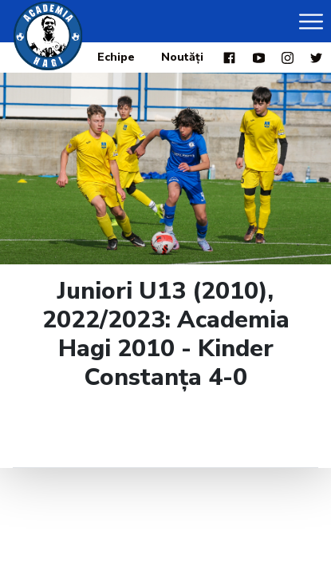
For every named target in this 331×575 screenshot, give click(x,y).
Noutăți (182, 57)
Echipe (116, 57)
